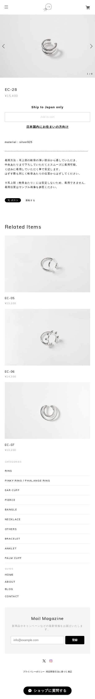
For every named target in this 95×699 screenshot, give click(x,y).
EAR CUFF (12, 490)
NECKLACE (13, 519)
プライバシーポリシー (34, 671)
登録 (74, 640)
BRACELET (12, 538)
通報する (30, 200)
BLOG (9, 589)
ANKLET (11, 548)
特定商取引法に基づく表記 (59, 671)
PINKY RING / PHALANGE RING (27, 480)
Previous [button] (4, 46)
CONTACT (12, 596)
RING (8, 470)
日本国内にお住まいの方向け (47, 126)
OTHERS (11, 529)
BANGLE (11, 509)
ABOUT (10, 581)
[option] (47, 46)
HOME (9, 574)
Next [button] (91, 46)
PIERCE (10, 499)
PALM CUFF (13, 558)
